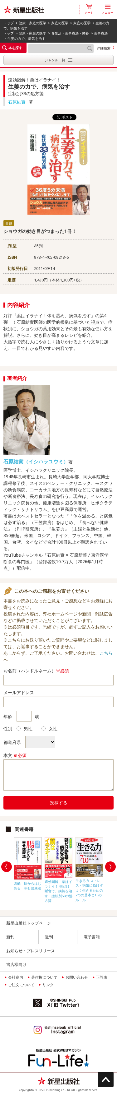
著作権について (44, 977)
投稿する (58, 802)
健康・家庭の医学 (32, 23)
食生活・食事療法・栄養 (70, 33)
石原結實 (17, 102)
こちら (106, 653)
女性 (49, 728)
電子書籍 (92, 937)
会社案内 (15, 977)
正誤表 (101, 977)
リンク (48, 984)
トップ (8, 23)
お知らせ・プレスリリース (30, 950)
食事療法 (101, 33)
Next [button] (110, 866)
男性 (24, 728)
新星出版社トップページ (28, 923)
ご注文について (21, 984)
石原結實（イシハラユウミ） (35, 461)
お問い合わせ (77, 977)
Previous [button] (6, 866)
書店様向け (16, 964)
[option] (27, 862)
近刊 (49, 937)
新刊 (10, 937)
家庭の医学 (59, 23)
